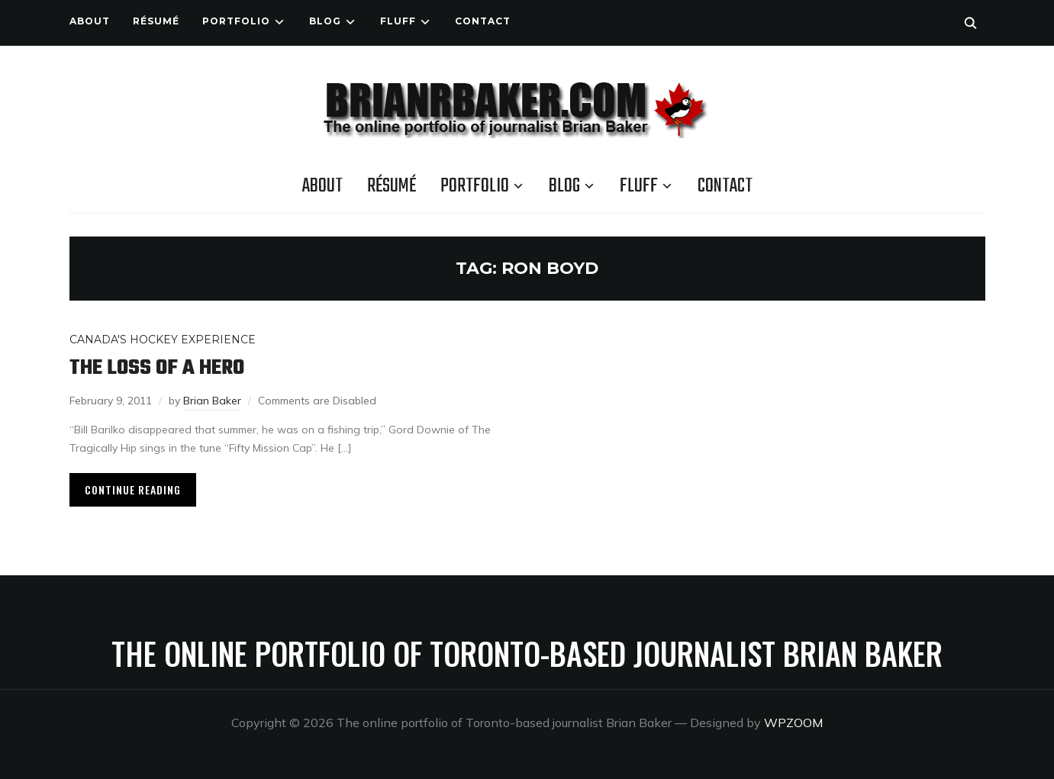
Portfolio (236, 21)
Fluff (398, 21)
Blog (325, 21)
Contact (483, 21)
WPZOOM (793, 722)
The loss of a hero (156, 368)
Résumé (156, 21)
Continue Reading (133, 489)
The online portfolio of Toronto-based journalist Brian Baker (527, 653)
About (89, 21)
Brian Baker (212, 400)
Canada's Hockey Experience (162, 339)
